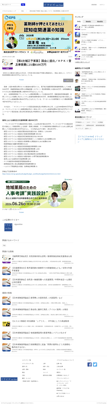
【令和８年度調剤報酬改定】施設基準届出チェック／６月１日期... (93, 56)
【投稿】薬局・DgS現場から (30, 381)
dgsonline (18, 224)
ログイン (102, 4)
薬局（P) (24, 366)
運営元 (58, 372)
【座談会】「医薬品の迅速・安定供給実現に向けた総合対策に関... (93, 80)
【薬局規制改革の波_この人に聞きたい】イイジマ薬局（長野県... (93, 72)
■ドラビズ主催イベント (63, 393)
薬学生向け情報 (47, 375)
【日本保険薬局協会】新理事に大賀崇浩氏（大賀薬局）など (37, 298)
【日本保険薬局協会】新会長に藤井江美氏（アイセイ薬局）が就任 (40, 309)
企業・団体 (25, 369)
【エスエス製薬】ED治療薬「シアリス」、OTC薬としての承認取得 (40, 321)
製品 (23, 372)
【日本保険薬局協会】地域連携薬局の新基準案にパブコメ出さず (39, 333)
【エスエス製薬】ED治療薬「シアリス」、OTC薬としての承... (93, 41)
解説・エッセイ (26, 378)
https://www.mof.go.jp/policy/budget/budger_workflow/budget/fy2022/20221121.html (31, 174)
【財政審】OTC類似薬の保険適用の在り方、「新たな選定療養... (92, 26)
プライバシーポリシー (63, 378)
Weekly (88, 21)
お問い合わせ (60, 396)
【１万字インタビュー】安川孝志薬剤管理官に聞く (93, 102)
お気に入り (68, 80)
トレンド (45, 372)
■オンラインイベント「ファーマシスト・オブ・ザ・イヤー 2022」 (64, 383)
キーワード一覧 (61, 369)
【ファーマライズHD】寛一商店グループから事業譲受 (93, 33)
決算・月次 (46, 366)
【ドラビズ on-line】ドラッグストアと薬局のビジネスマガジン (91, 139)
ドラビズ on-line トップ (9, 11)
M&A (44, 369)
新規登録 (94, 4)
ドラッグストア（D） (28, 363)
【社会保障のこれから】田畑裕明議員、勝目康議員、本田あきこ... (93, 109)
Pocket (21, 80)
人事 (44, 363)
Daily (79, 21)
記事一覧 (59, 363)
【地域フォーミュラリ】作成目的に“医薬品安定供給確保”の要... (93, 95)
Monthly (100, 21)
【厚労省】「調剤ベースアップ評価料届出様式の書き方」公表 (93, 48)
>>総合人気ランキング (82, 62)
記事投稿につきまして (63, 375)
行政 (22, 11)
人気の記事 (60, 366)
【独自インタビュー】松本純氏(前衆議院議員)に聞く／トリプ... (93, 87)
